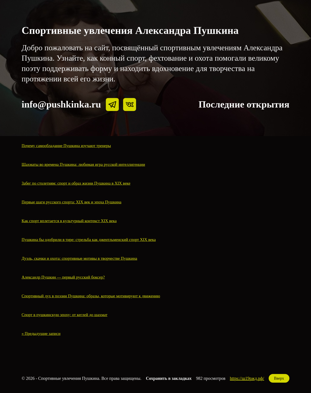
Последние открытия (243, 104)
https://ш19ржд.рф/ (247, 378)
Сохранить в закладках (169, 378)
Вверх (279, 378)
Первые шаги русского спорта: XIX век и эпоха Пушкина (71, 202)
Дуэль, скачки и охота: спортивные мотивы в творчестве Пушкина (79, 258)
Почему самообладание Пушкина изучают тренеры (66, 145)
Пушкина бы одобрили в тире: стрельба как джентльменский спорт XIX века (89, 239)
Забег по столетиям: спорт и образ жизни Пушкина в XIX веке (76, 183)
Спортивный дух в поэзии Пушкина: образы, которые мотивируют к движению (91, 296)
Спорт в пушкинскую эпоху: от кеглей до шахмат (64, 314)
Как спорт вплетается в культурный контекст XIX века (69, 221)
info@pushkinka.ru (61, 104)
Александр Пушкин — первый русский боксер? (63, 277)
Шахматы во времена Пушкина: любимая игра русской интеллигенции (83, 164)
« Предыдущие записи (41, 333)
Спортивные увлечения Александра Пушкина (130, 30)
